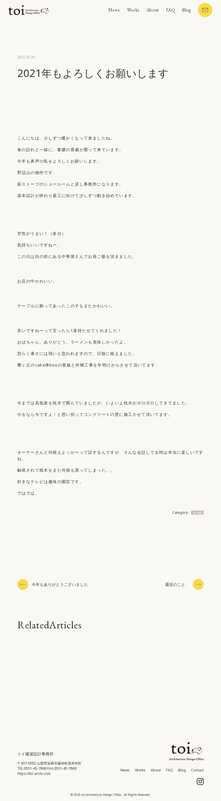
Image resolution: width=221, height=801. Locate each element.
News (114, 10)
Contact (197, 770)
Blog (186, 10)
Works (133, 10)
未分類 (197, 513)
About (152, 10)
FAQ (170, 10)
